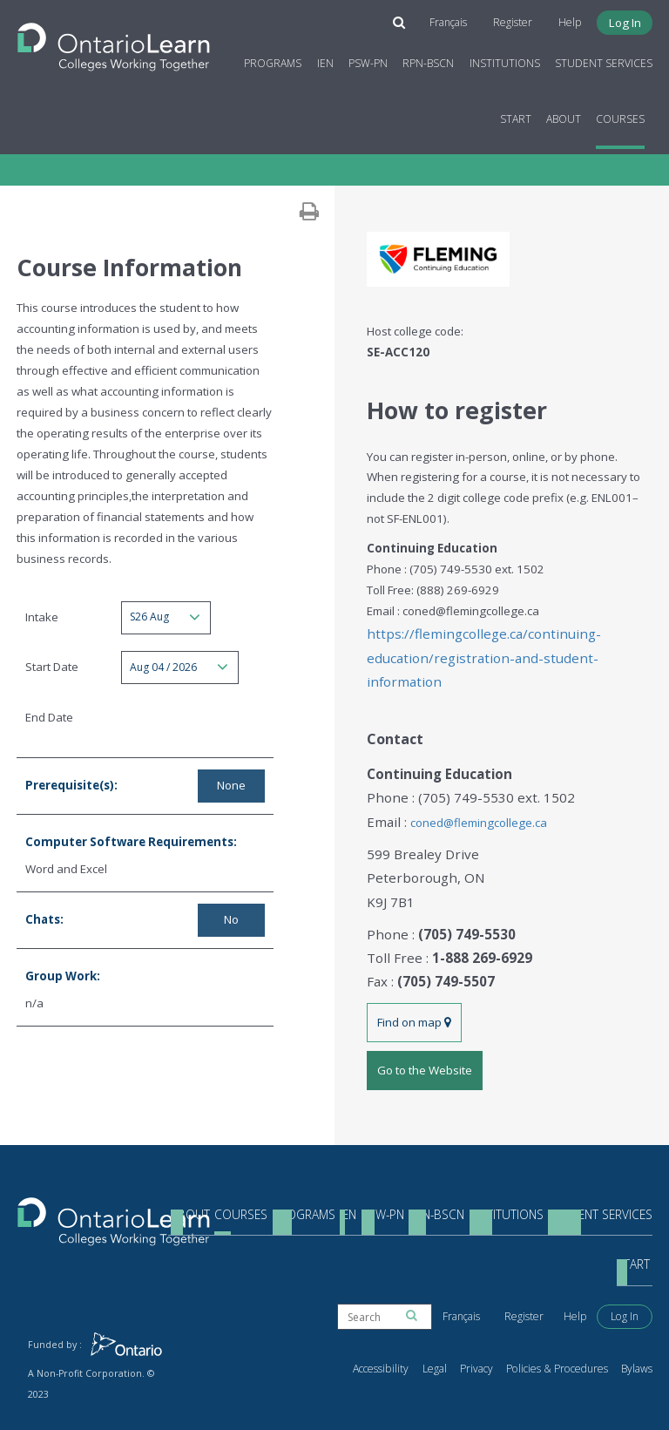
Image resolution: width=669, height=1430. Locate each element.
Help (578, 18)
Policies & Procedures (570, 1324)
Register (526, 18)
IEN (329, 58)
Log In (630, 18)
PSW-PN (371, 58)
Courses (624, 113)
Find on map (413, 965)
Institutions (508, 58)
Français (466, 18)
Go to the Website (422, 1008)
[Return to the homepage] (117, 37)
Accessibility (416, 1324)
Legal (463, 1324)
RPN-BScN (432, 58)
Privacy (501, 1324)
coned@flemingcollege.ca (470, 784)
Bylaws (638, 1324)
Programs (277, 58)
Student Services (607, 58)
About (567, 113)
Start (519, 113)
